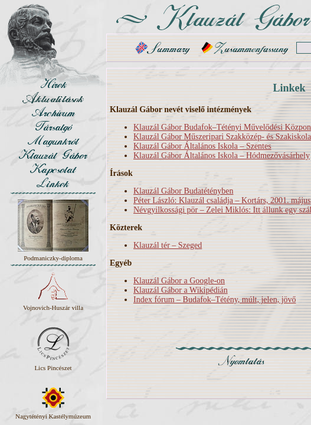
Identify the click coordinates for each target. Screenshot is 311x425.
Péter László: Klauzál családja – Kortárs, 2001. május (222, 200)
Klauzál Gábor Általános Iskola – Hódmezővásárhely (221, 155)
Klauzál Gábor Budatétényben (183, 191)
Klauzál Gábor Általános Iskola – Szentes (202, 146)
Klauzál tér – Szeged (167, 245)
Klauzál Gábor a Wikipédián (180, 290)
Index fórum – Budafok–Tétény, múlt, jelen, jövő (214, 299)
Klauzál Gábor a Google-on (179, 280)
